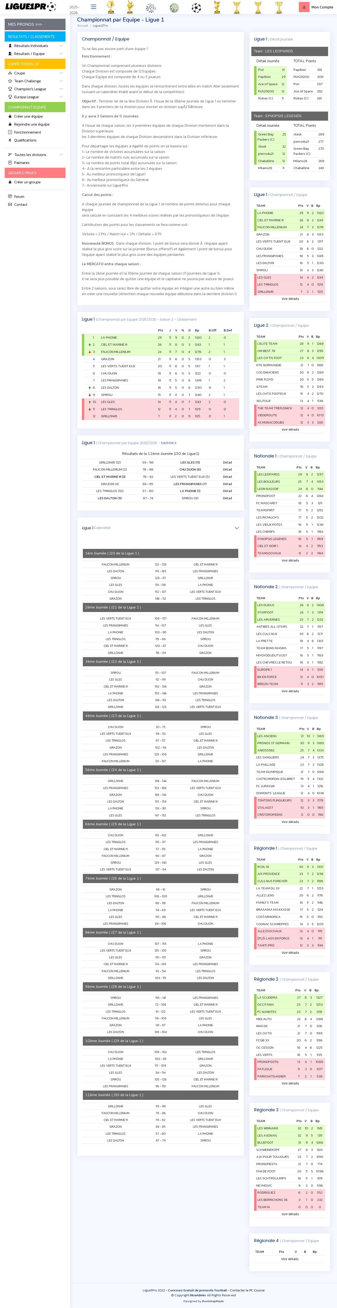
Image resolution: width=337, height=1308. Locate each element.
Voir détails (290, 298)
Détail (227, 462)
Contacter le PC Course (247, 1290)
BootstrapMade (213, 1301)
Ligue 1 (96, 528)
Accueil (82, 25)
